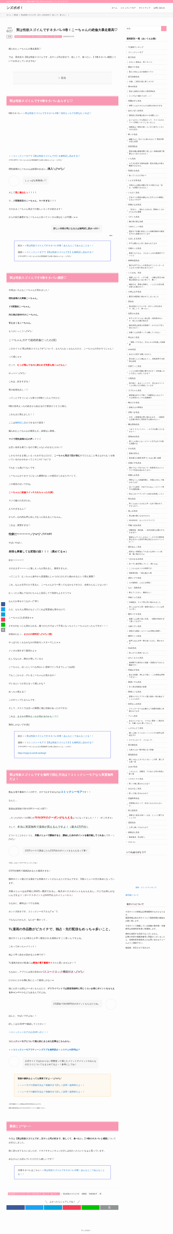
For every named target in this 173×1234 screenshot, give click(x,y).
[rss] (161, 1)
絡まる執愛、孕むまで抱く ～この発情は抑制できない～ (147, 732)
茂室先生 (132, 891)
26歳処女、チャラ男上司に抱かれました (146, 652)
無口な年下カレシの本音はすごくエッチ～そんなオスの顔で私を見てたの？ (146, 286)
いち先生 (132, 169)
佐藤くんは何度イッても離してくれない (145, 357)
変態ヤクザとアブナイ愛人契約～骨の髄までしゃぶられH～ (146, 756)
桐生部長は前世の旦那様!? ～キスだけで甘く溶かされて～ (146, 351)
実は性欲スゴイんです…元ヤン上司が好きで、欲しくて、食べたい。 (38, 36)
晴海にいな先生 (135, 750)
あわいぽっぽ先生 (136, 117)
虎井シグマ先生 (135, 626)
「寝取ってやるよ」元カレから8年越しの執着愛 (147, 369)
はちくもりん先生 (136, 713)
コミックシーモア (136, 53)
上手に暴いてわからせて (139, 897)
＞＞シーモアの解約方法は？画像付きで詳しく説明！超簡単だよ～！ (51, 1092)
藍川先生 (132, 59)
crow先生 (133, 376)
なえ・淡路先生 (135, 636)
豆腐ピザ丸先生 (135, 499)
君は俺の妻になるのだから (140, 558)
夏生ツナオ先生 (135, 665)
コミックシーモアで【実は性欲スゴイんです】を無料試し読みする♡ (60, 252)
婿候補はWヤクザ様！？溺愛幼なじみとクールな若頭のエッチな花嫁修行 (147, 426)
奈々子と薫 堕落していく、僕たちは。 (145, 610)
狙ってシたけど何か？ (138, 187)
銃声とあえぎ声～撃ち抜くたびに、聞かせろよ (146, 695)
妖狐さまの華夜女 (137, 438)
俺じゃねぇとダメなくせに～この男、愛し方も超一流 (146, 824)
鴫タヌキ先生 (134, 433)
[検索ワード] (146, 28)
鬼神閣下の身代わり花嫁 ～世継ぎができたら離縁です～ (147, 719)
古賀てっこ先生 (135, 394)
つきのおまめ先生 (136, 605)
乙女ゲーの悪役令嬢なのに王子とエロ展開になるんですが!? (146, 212)
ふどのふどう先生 (136, 789)
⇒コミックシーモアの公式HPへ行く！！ (28, 1032)
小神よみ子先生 (135, 313)
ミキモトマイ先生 (136, 844)
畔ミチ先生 (133, 143)
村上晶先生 (133, 878)
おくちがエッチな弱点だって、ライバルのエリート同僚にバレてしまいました (146, 129)
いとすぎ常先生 (135, 193)
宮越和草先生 (134, 865)
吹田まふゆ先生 (135, 763)
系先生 (131, 324)
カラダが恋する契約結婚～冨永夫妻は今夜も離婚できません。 (146, 175)
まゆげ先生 (133, 831)
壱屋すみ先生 (134, 182)
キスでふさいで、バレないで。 (142, 802)
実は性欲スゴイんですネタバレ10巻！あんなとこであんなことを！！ (60, 245)
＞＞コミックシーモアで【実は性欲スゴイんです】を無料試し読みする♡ (44, 156)
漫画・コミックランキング (146, 959)
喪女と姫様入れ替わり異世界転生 (143, 96)
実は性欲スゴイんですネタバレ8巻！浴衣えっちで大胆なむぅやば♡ (58, 113)
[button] (15, 1207)
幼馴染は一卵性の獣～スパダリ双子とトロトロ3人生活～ (146, 136)
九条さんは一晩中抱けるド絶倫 (142, 812)
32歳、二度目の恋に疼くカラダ (142, 85)
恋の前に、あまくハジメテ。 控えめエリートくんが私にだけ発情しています (147, 413)
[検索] (165, 1)
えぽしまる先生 (135, 256)
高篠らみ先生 (134, 512)
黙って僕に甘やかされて (139, 860)
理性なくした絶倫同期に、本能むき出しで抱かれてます (146, 518)
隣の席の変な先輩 (137, 237)
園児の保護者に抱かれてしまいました (145, 318)
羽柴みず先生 (134, 726)
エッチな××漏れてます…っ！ (141, 101)
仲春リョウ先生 (135, 647)
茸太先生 (132, 540)
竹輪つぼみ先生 (135, 569)
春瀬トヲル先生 (135, 739)
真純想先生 (133, 818)
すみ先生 (132, 483)
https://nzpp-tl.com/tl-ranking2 (32, 753)
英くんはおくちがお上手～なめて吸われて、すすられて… (145, 546)
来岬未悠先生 (134, 279)
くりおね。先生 (135, 293)
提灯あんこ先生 (135, 592)
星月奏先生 (133, 807)
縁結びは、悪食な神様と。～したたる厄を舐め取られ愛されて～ (146, 307)
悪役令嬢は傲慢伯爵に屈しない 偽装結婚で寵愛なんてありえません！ (147, 162)
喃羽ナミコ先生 (135, 689)
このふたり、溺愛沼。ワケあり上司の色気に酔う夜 (146, 837)
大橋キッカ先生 (135, 266)
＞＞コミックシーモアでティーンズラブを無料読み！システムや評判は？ (44, 1049)
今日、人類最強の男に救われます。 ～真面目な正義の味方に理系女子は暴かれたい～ (147, 450)
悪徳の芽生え (135, 488)
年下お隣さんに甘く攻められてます (144, 261)
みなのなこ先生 (135, 855)
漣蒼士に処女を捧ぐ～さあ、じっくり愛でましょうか (146, 885)
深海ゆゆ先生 (134, 470)
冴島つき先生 (134, 444)
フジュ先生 (133, 776)
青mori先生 (133, 91)
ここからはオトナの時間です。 (142, 615)
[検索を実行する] (164, 28)
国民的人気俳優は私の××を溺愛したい (145, 122)
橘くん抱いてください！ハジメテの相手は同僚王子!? (146, 795)
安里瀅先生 (133, 156)
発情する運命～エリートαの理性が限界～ (146, 684)
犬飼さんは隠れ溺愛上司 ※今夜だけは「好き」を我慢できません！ (147, 199)
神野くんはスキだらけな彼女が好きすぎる (146, 112)
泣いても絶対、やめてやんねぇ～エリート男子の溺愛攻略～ (146, 526)
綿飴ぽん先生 (134, 902)
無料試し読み (21, 422)
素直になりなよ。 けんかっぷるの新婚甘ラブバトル (147, 273)
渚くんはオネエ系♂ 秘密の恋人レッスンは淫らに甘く (146, 659)
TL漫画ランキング (136, 47)
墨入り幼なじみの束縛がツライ (142, 75)
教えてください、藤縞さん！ (141, 642)
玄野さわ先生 (134, 337)
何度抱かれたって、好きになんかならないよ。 (146, 872)
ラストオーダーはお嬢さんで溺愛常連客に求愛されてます (146, 769)
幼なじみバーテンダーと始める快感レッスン (146, 533)
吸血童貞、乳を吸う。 (138, 908)
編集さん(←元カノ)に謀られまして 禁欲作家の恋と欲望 (147, 149)
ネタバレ (132, 913)
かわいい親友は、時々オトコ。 (142, 64)
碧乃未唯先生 (134, 80)
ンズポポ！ (14, 7)
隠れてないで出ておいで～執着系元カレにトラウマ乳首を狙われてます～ (146, 505)
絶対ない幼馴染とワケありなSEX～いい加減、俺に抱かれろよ (146, 598)
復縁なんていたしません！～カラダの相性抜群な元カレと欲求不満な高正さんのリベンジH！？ (146, 584)
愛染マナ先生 (134, 69)
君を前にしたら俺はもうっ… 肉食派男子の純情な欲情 (147, 387)
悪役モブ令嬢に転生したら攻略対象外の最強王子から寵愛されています (146, 249)
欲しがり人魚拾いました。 (140, 707)
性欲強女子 (93, 1194)
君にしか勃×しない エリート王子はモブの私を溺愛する (147, 476)
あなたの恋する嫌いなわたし (141, 381)
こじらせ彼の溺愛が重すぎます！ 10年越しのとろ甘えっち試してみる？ (147, 400)
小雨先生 (132, 407)
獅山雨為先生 (134, 457)
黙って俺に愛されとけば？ (140, 849)
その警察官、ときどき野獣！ (141, 631)
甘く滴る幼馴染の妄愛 (138, 744)
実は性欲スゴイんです (71, 1194)
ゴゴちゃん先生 (135, 420)
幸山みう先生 (134, 363)
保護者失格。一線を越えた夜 (141, 620)
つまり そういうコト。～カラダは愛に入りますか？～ (147, 463)
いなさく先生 (134, 206)
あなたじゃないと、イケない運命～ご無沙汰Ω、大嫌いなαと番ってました (146, 782)
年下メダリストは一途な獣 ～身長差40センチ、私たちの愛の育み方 (147, 343)
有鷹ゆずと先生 (135, 106)
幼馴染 (84, 1194)
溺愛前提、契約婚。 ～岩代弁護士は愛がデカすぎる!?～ (147, 575)
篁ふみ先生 (133, 553)
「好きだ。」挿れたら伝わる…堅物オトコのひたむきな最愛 (147, 225)
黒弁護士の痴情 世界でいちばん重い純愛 (146, 493)
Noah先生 (133, 702)
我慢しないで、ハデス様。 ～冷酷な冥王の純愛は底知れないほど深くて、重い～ (147, 299)
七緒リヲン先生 (135, 678)
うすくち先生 (134, 232)
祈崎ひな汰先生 (135, 219)
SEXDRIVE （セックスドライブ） (143, 563)
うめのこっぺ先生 (136, 243)
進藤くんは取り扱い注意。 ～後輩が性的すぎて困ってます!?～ (147, 672)
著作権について (132, 966)
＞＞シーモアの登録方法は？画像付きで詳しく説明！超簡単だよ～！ (51, 1085)
